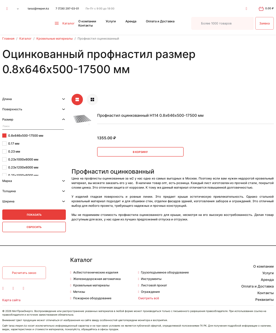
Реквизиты (264, 300)
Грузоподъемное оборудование (165, 272)
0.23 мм (11, 151)
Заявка (264, 23)
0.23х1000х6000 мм (20, 159)
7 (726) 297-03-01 (67, 8)
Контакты (85, 25)
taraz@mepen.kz (38, 8)
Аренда (130, 21)
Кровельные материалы (91, 285)
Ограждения (150, 292)
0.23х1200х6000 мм (20, 167)
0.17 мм (10, 143)
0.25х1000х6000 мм (20, 175)
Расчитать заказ (24, 273)
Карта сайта (11, 300)
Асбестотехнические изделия (95, 272)
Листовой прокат (154, 285)
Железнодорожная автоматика (97, 279)
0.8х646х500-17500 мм (22, 135)
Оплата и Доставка (160, 21)
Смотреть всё (148, 298)
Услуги (111, 21)
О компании (87, 21)
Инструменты (151, 279)
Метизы (79, 292)
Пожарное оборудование (92, 298)
